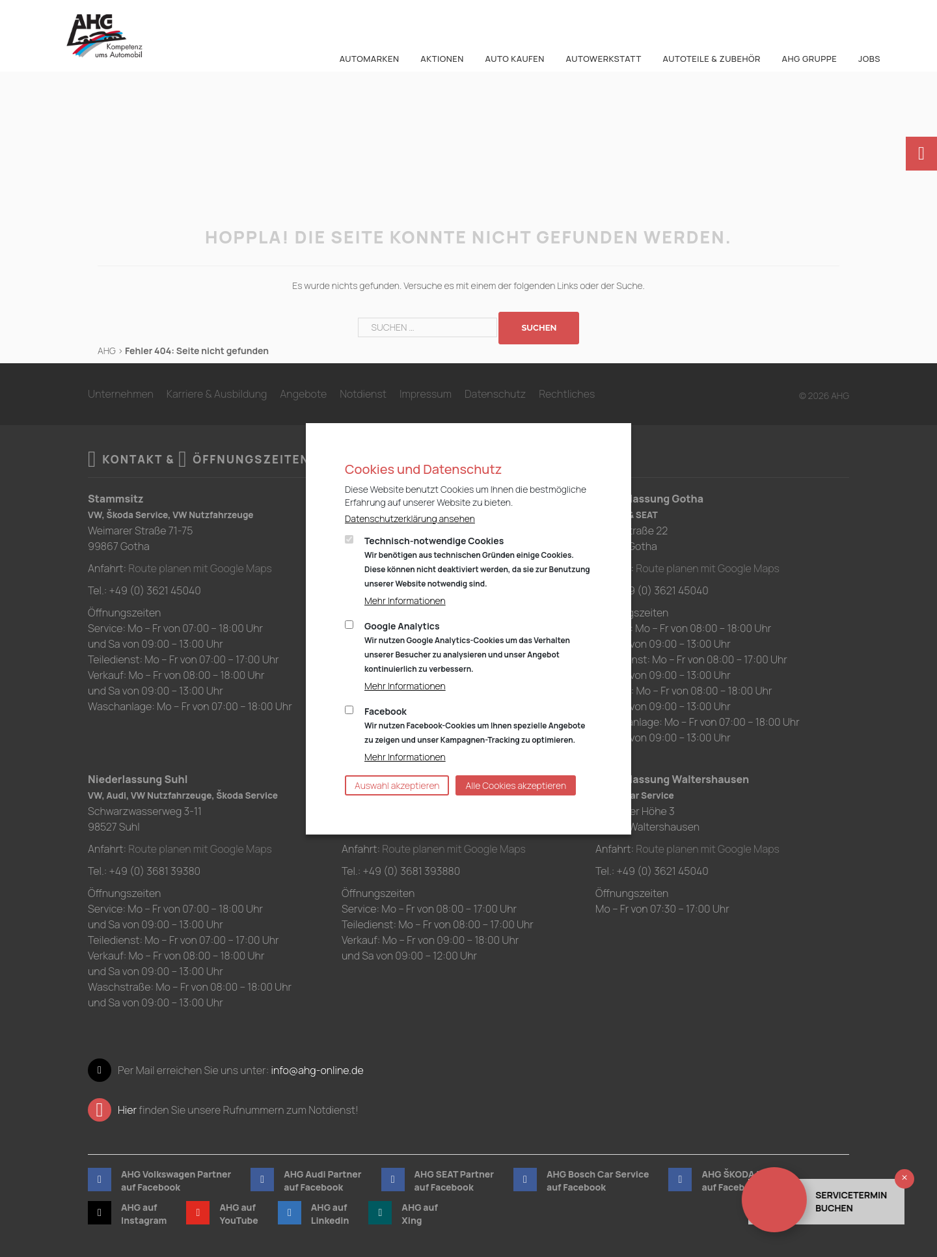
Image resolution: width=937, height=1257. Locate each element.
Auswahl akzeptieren (397, 785)
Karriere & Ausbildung (217, 394)
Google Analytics (467, 647)
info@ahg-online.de (317, 1070)
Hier (127, 1110)
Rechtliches (567, 394)
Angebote (303, 394)
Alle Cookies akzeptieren (515, 785)
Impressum (426, 394)
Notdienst (363, 394)
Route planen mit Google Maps (200, 568)
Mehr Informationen (405, 600)
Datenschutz (495, 394)
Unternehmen (121, 394)
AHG (107, 350)
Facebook (474, 725)
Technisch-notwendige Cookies (477, 561)
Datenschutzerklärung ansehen (410, 518)
